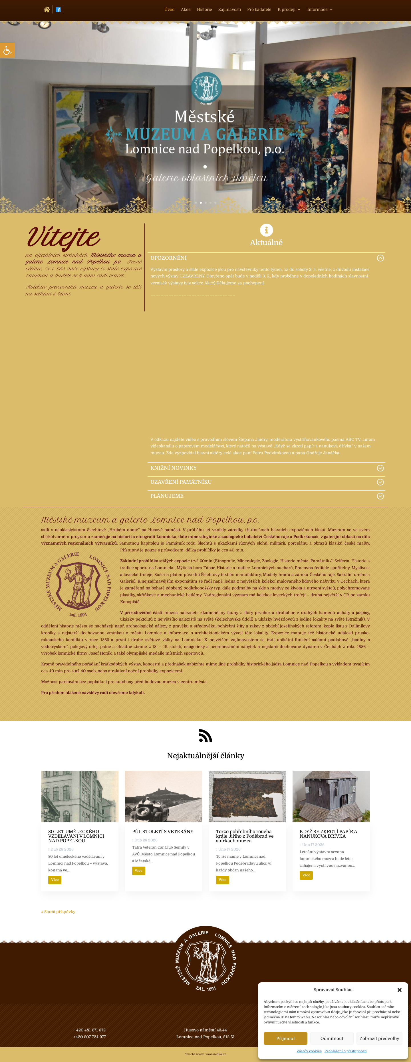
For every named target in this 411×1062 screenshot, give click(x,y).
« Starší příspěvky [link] (58, 911)
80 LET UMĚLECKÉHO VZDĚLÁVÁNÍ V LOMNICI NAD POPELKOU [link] (76, 836)
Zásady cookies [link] (309, 1051)
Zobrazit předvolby (379, 1038)
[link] (7, 50)
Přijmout (285, 1038)
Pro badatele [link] (259, 9)
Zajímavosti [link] (229, 9)
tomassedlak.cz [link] (216, 1054)
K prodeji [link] (286, 9)
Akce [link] (186, 9)
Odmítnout (332, 1038)
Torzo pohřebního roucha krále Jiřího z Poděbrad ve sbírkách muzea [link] (245, 836)
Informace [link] (317, 9)
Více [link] (55, 880)
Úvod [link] (169, 9)
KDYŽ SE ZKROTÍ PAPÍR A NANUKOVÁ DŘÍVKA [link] (328, 834)
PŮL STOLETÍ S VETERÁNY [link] (163, 831)
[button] (399, 990)
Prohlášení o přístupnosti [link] (346, 1051)
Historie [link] (204, 9)
